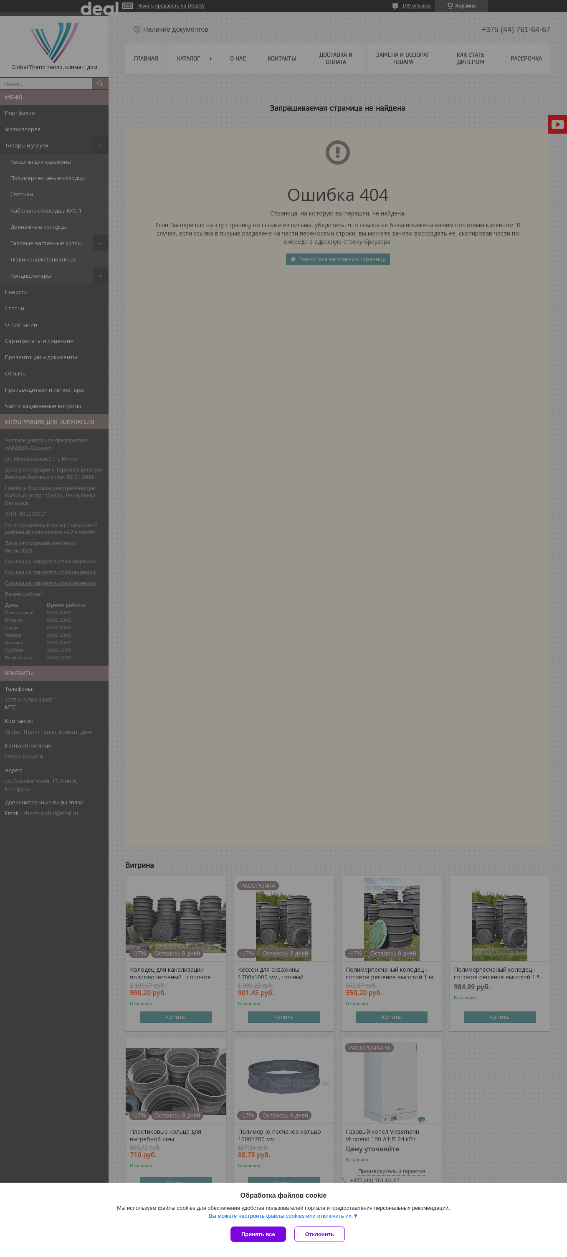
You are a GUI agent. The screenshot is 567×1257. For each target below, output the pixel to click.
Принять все (258, 1234)
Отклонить (319, 1234)
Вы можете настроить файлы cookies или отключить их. (280, 1216)
